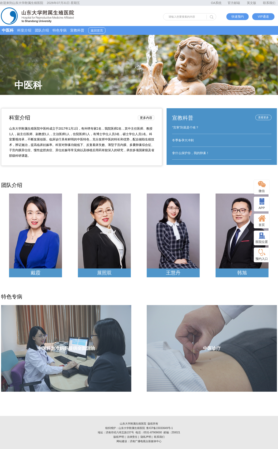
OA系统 (216, 3)
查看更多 (263, 117)
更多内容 (146, 117)
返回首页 (97, 30)
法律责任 (132, 436)
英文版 (251, 3)
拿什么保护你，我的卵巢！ (190, 153)
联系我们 (269, 3)
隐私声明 (146, 436)
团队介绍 (42, 30)
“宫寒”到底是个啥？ (185, 127)
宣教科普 (77, 30)
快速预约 (237, 16)
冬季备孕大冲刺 (183, 140)
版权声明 (118, 436)
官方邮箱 (234, 3)
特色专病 (60, 30)
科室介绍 (24, 30)
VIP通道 (263, 16)
